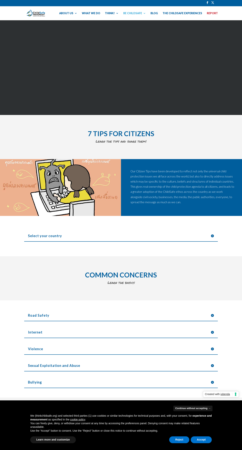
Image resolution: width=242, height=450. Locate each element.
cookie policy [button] (77, 419)
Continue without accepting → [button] (193, 408)
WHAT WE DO (91, 13)
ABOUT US (66, 13)
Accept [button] (201, 439)
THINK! (110, 13)
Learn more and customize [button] (53, 439)
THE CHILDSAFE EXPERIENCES (182, 13)
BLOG (154, 13)
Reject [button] (179, 439)
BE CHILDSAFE (132, 13)
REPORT (212, 13)
